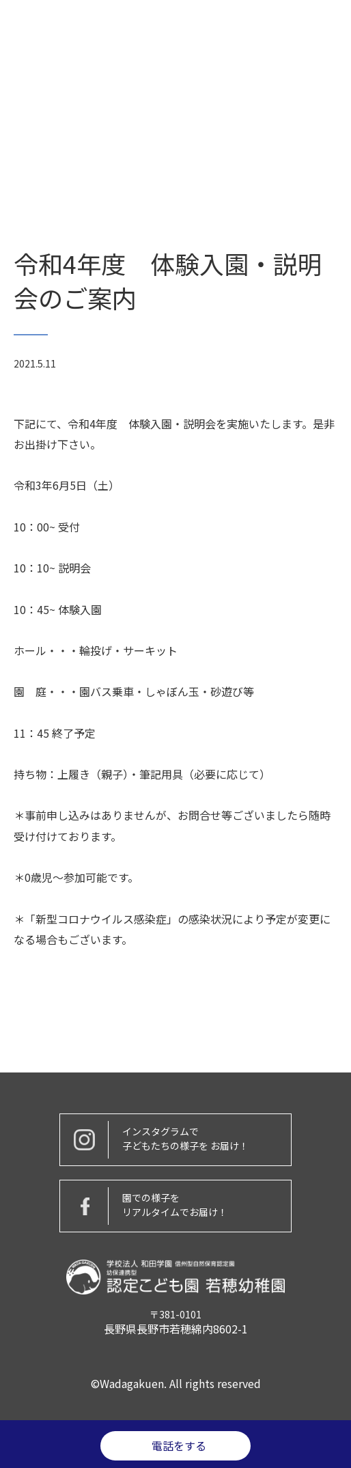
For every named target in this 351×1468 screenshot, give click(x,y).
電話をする (179, 1445)
